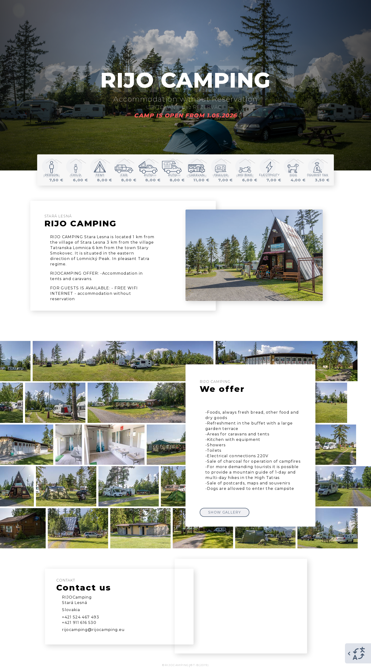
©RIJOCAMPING (175, 665)
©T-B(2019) (199, 665)
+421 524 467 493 (80, 617)
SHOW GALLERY (224, 512)
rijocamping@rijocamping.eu (93, 629)
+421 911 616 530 (79, 622)
